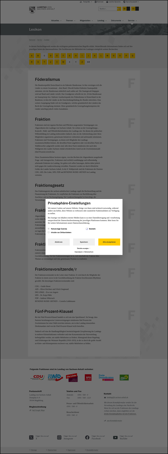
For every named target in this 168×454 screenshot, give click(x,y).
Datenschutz (88, 252)
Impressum (79, 252)
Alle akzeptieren (109, 242)
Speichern (84, 242)
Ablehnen (59, 242)
